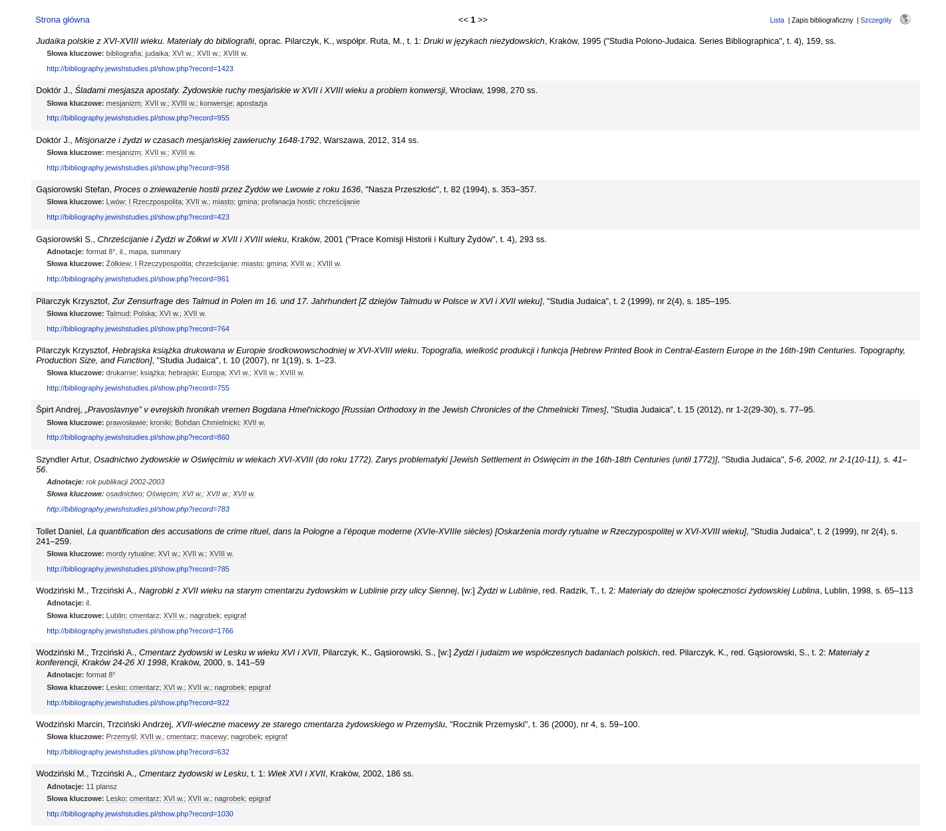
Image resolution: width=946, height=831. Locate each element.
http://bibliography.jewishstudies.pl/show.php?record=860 (138, 437)
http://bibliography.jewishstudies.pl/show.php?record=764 (138, 329)
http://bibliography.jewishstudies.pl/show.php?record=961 (138, 279)
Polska (145, 313)
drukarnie (121, 373)
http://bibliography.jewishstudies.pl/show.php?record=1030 (140, 814)
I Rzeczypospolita (163, 263)
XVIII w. (236, 53)
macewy (213, 737)
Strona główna (62, 20)
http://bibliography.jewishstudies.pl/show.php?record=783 (138, 509)
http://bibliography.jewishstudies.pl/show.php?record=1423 (140, 69)
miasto (223, 202)
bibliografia (124, 53)
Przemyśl (121, 737)
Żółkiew (118, 263)
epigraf (235, 615)
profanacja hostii (287, 202)
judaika (156, 53)
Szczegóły (876, 20)
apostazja (251, 103)
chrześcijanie (339, 202)
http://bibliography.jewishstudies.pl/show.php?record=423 (138, 217)
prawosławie (126, 422)
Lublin (116, 615)
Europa (213, 373)
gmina (247, 202)
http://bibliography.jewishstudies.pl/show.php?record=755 (138, 388)
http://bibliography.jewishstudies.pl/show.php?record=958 (138, 168)
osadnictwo (124, 494)
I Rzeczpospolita (155, 202)
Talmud (117, 313)
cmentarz (145, 615)
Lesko (116, 687)
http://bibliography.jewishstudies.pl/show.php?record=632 (138, 752)
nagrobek (205, 615)
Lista (777, 20)
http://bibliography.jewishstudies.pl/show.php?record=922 (138, 703)
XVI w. (182, 53)
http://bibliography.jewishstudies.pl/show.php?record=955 (138, 118)
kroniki (160, 422)
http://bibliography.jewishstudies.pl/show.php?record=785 (138, 569)
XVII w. (208, 53)
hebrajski (183, 373)
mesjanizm (123, 103)
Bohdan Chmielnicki (207, 422)
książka (152, 373)
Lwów (115, 202)
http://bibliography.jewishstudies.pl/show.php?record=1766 (140, 631)
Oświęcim (162, 494)
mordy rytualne (130, 554)
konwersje (216, 103)
